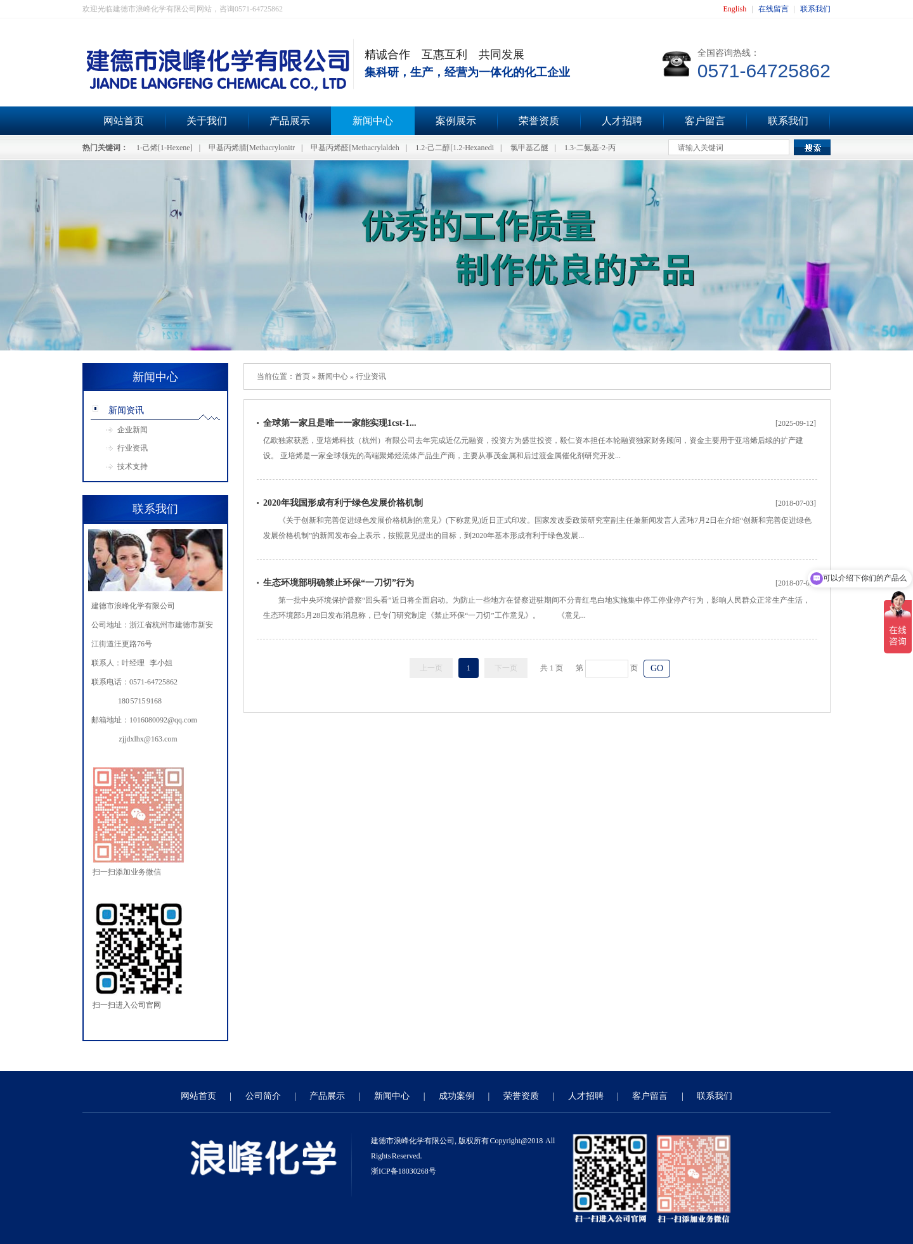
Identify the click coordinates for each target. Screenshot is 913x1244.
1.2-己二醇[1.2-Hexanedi (454, 147)
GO (657, 668)
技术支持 (132, 466)
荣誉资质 (539, 120)
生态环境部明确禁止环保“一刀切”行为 (338, 582)
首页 (302, 376)
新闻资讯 (126, 410)
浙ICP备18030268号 (403, 1171)
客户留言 (705, 120)
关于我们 (206, 120)
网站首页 (123, 120)
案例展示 (456, 120)
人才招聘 (622, 120)
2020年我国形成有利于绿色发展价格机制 (343, 503)
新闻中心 (373, 120)
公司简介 (263, 1096)
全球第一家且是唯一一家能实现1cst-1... (340, 423)
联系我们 (815, 8)
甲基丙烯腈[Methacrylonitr (252, 147)
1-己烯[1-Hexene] (164, 147)
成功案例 (456, 1096)
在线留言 (773, 8)
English (735, 8)
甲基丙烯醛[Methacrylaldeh (355, 147)
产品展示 (289, 120)
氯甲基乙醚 (529, 147)
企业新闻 (132, 429)
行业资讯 (132, 448)
